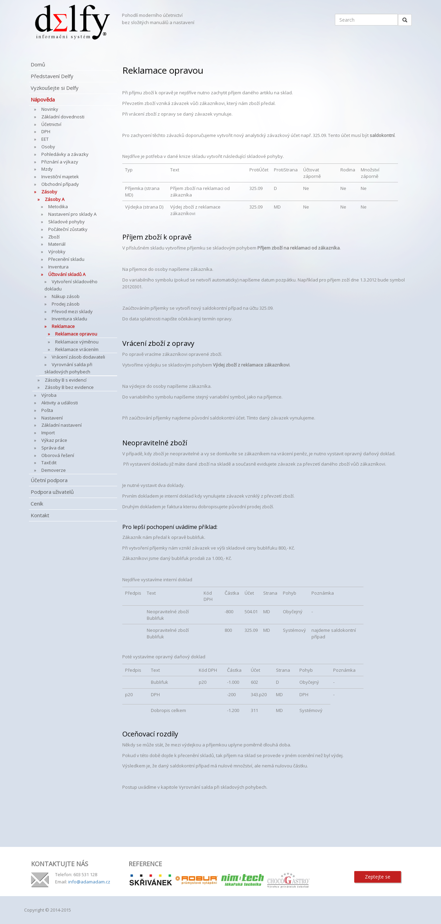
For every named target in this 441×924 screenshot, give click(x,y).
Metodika (58, 206)
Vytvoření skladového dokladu (71, 285)
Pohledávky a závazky (65, 154)
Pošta (47, 410)
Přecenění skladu (66, 259)
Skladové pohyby (66, 222)
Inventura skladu (69, 319)
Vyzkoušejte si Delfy (55, 87)
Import (48, 432)
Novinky (49, 109)
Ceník (37, 503)
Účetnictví (51, 124)
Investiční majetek (60, 176)
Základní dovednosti (62, 117)
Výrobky (56, 251)
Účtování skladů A (66, 274)
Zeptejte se (377, 876)
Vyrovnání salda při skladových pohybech (68, 368)
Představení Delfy (52, 76)
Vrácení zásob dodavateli (78, 357)
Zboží (54, 237)
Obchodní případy (60, 184)
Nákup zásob (66, 296)
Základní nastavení (61, 425)
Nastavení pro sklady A (72, 214)
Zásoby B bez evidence (69, 387)
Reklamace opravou (76, 334)
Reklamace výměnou (77, 342)
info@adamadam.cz (89, 882)
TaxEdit (49, 462)
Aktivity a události (59, 403)
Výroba (49, 395)
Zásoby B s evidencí (65, 380)
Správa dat (52, 448)
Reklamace (63, 326)
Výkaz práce (54, 440)
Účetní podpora (49, 480)
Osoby (48, 147)
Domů (38, 64)
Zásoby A (54, 199)
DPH (45, 131)
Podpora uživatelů (52, 491)
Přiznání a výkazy (59, 162)
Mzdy (47, 169)
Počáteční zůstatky (68, 229)
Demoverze (53, 470)
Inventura (58, 267)
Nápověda (43, 99)
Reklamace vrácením (77, 349)
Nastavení (52, 418)
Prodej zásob (66, 304)
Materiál (56, 244)
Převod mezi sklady (72, 311)
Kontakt (40, 515)
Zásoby (49, 192)
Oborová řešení (57, 455)
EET (45, 139)
